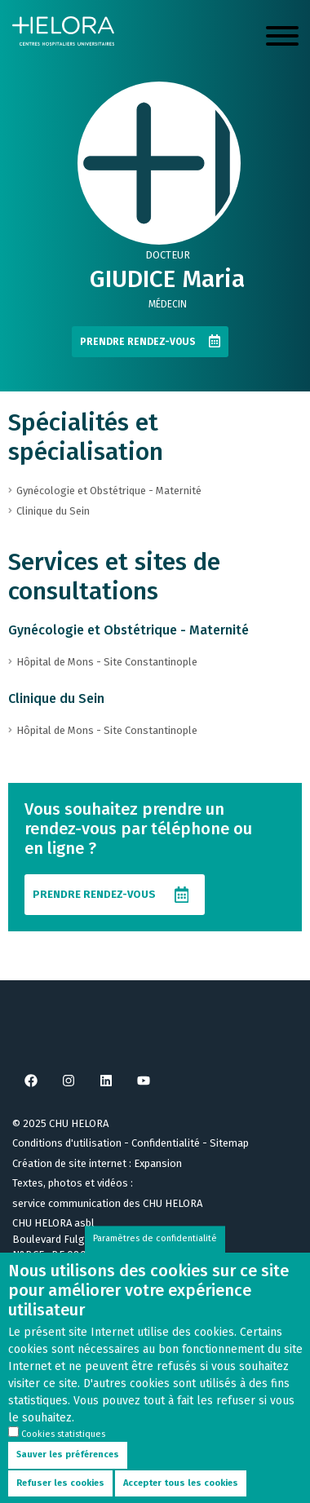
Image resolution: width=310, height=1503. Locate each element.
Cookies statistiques (63, 1455)
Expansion (158, 1163)
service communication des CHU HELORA (107, 1203)
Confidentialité (165, 1143)
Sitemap (229, 1143)
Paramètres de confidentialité (155, 1259)
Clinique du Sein (56, 698)
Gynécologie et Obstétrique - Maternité (128, 630)
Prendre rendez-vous (138, 341)
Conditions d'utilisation (67, 1143)
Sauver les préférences (67, 1475)
